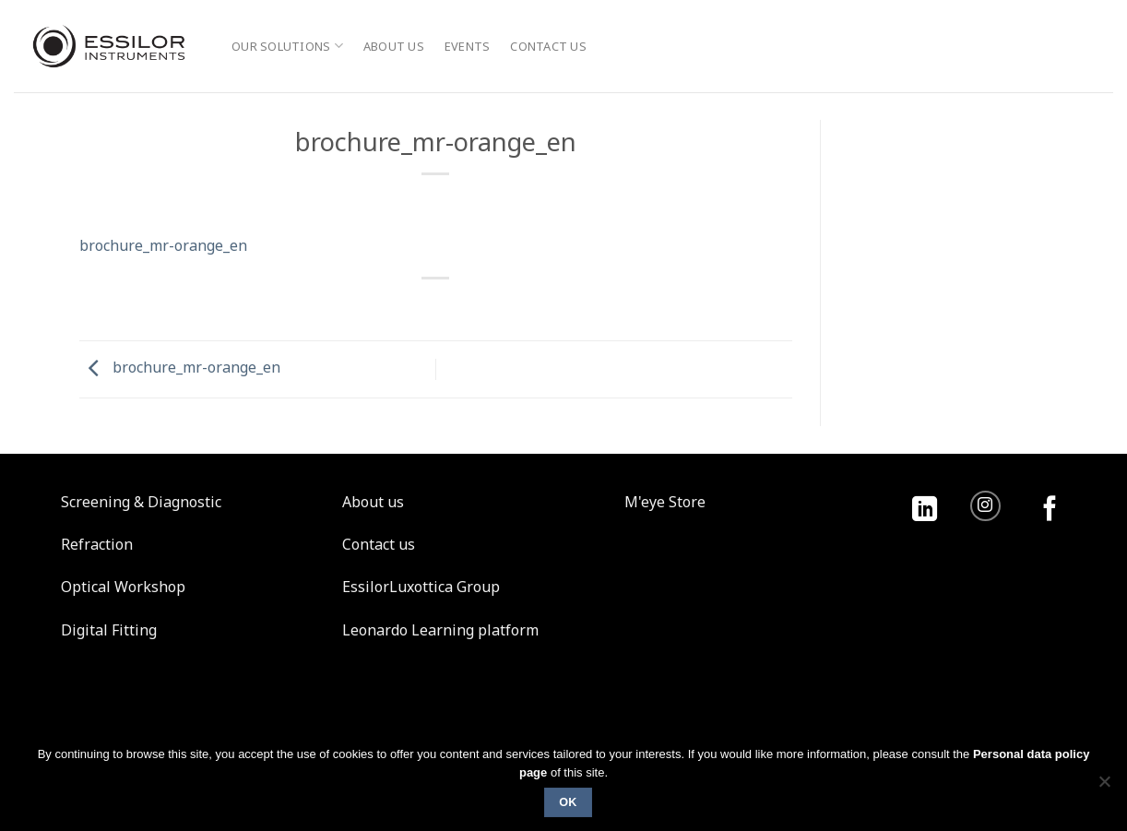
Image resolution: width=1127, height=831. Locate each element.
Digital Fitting (109, 630)
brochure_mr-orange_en (163, 245)
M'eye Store (665, 502)
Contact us (548, 46)
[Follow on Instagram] (985, 506)
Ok (568, 802)
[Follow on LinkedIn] (924, 510)
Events (468, 46)
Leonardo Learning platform (440, 630)
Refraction (97, 544)
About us (393, 46)
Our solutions (287, 45)
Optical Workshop (123, 586)
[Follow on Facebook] (1050, 510)
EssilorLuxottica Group (421, 586)
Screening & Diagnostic (141, 502)
